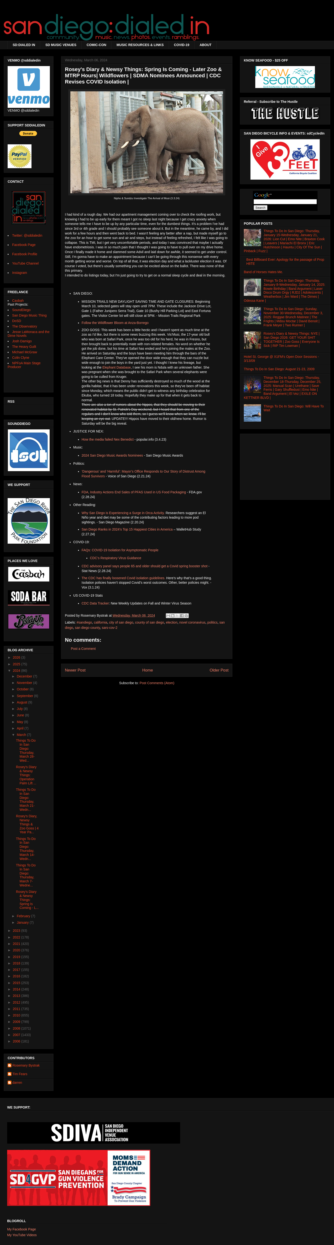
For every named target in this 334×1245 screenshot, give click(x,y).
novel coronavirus (192, 622)
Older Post (219, 670)
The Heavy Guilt (24, 347)
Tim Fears (19, 1074)
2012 (17, 1002)
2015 (17, 983)
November (25, 683)
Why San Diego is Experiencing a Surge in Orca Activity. (123, 513)
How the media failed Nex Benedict (108, 439)
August (22, 702)
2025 (17, 664)
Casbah (18, 300)
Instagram (19, 273)
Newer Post (75, 670)
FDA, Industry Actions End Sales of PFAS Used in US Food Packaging (134, 492)
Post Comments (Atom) (157, 683)
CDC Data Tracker (95, 603)
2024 (17, 670)
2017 (17, 970)
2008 (17, 1028)
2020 (17, 950)
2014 (17, 989)
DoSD (16, 321)
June (21, 715)
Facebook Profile (24, 254)
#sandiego (84, 622)
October (23, 689)
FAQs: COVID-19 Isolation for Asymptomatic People (120, 550)
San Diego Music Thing (29, 315)
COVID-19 (181, 45)
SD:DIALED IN (24, 45)
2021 (17, 944)
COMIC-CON (96, 45)
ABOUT (206, 45)
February (24, 916)
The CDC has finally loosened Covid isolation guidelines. (123, 578)
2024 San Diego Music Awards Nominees (112, 455)
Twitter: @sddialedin (27, 235)
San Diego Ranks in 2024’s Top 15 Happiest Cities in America (127, 529)
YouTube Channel (25, 263)
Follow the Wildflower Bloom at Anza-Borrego (115, 323)
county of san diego (149, 622)
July (20, 709)
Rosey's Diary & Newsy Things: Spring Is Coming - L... (27, 900)
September (25, 696)
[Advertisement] (285, 465)
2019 (17, 957)
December (25, 676)
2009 (17, 1022)
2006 (17, 1041)
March (22, 735)
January (23, 922)
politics (212, 622)
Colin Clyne (20, 357)
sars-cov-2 (109, 628)
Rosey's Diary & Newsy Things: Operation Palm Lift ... (26, 775)
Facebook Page (24, 245)
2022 (17, 937)
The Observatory (24, 326)
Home (147, 670)
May (20, 722)
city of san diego (121, 622)
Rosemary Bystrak (26, 1065)
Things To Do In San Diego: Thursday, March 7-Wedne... (26, 875)
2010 (17, 1015)
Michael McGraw (24, 352)
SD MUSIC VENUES (60, 45)
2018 (17, 963)
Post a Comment (83, 649)
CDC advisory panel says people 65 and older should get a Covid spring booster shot (145, 566)
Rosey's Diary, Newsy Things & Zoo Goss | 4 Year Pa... (27, 824)
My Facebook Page (21, 1229)
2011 (17, 1009)
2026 (17, 657)
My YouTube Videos (22, 1235)
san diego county (87, 628)
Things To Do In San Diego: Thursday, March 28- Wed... (26, 750)
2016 (17, 976)
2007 (17, 1035)
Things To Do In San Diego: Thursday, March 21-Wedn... (26, 800)
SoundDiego (21, 310)
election (171, 622)
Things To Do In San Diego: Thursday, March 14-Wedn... (26, 849)
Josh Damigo (22, 341)
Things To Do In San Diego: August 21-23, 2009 (279, 369)
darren (17, 1082)
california (100, 622)
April (20, 728)
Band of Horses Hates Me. (263, 272)
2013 (17, 996)
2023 (17, 930)
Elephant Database (116, 367)
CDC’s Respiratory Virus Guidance (115, 558)
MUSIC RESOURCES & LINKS (140, 45)
